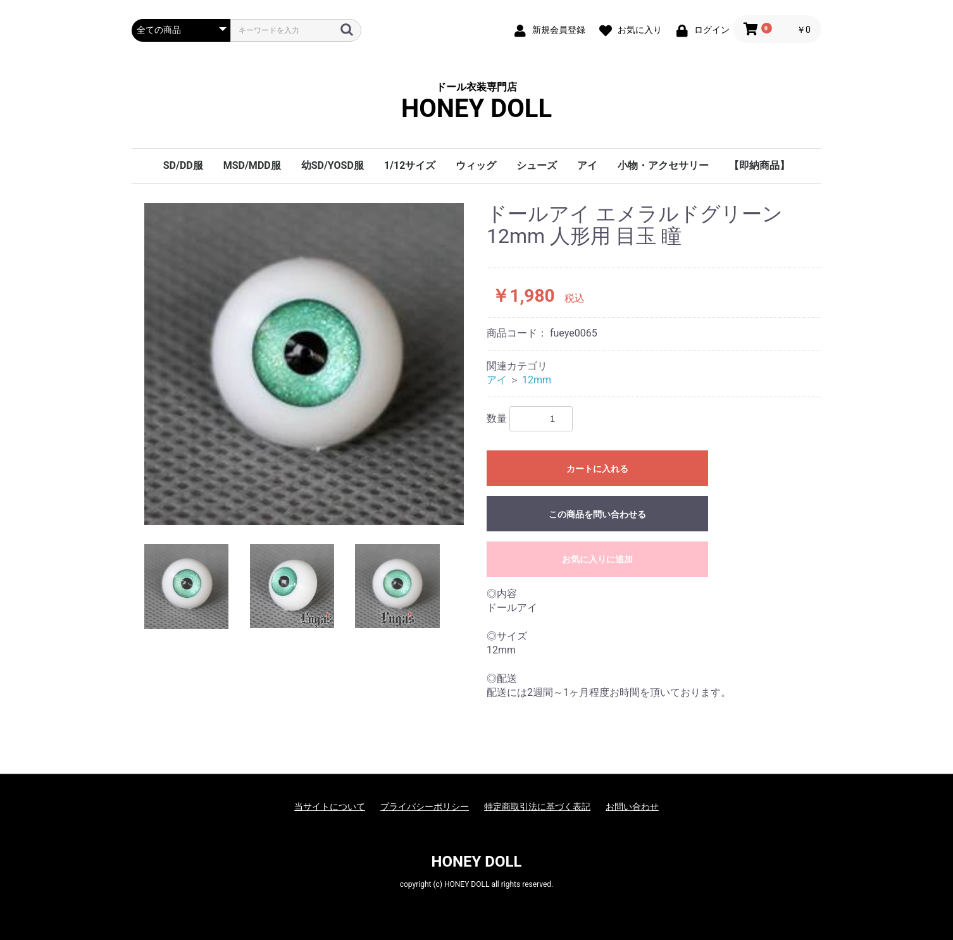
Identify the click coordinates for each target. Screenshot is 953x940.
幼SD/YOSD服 (332, 165)
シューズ (536, 165)
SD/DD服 (183, 165)
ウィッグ (476, 165)
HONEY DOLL (477, 861)
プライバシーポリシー (424, 806)
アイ (587, 165)
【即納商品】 (759, 165)
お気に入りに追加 (597, 559)
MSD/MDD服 (252, 165)
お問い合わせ (632, 806)
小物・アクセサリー (663, 165)
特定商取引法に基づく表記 (537, 806)
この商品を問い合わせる (597, 514)
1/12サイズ (409, 165)
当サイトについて (329, 806)
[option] (304, 364)
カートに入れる (597, 469)
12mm (536, 380)
